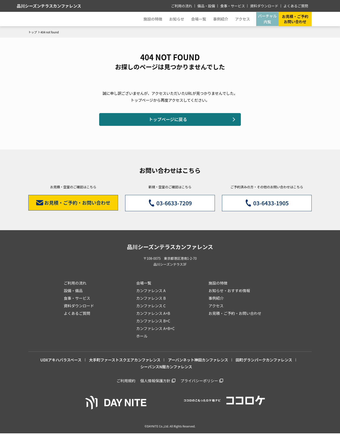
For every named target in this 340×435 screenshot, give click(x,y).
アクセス (215, 307)
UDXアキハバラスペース (60, 361)
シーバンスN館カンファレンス (166, 368)
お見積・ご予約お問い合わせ (295, 18)
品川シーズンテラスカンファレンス (65, 5)
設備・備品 (73, 292)
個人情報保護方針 (155, 382)
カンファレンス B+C (153, 322)
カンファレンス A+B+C (155, 330)
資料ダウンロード (266, 5)
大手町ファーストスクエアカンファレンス (124, 361)
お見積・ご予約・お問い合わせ (234, 315)
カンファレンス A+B (153, 315)
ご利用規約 (126, 382)
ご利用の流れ (188, 5)
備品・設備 (211, 5)
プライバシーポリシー (199, 382)
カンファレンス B (151, 300)
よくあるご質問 (296, 5)
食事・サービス (236, 5)
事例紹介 (216, 19)
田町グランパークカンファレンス (264, 361)
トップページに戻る (167, 120)
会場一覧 (143, 284)
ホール (142, 337)
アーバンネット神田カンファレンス (198, 361)
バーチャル (265, 18)
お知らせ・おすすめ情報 (229, 292)
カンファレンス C (151, 307)
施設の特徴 (217, 284)
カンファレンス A (151, 292)
